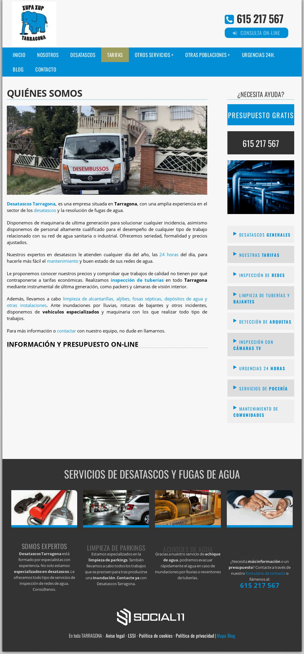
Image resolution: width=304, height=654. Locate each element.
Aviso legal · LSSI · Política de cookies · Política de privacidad (160, 635)
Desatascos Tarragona (31, 204)
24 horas (168, 254)
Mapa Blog (226, 635)
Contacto (45, 69)
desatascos (45, 210)
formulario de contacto (266, 573)
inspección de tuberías (137, 280)
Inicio (19, 54)
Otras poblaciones (206, 54)
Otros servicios (152, 54)
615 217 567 (260, 18)
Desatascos (82, 54)
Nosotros (47, 54)
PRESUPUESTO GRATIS (261, 115)
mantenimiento (62, 261)
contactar (66, 331)
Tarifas (115, 54)
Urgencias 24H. (258, 54)
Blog (18, 69)
